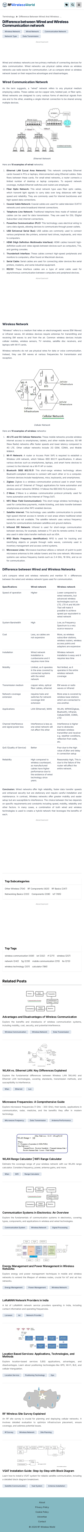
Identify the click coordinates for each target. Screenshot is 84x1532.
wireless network (12, 31)
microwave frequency (14, 1120)
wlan (7, 1089)
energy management (13, 1287)
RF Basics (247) (59, 888)
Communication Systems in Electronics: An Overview (35, 1212)
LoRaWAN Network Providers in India (25, 1300)
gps (52, 1375)
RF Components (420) (38, 888)
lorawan (8, 1315)
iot (19, 1315)
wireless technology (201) (17, 966)
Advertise (42, 1516)
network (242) (12, 961)
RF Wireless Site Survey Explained (23, 1413)
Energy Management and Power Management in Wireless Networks (38, 1267)
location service (12, 1375)
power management (37, 1287)
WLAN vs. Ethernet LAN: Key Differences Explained (34, 1070)
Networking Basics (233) (17, 894)
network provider (33, 1315)
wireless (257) (64, 955)
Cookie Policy (42, 1512)
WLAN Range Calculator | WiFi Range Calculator (32, 1159)
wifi (17, 1174)
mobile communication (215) (46, 961)
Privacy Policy (42, 1507)
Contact (42, 1521)
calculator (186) (39, 966)
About (42, 1502)
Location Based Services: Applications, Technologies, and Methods (38, 1355)
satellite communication (15, 1486)
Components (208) (41, 894)
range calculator (32, 1174)
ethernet (18, 1089)
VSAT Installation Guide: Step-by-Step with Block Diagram (38, 1470)
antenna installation (56, 1486)
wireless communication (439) (19, 955)
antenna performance (61, 1120)
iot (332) (41, 955)
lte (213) (66, 961)
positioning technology (35, 1375)
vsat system (37, 1486)
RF (18, 4)
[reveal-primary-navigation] (79, 4)
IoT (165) (57, 894)
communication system (15, 1227)
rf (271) (51, 955)
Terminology (8, 16)
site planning (46, 1432)
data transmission (30, 36)
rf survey (9, 1432)
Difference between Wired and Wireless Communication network (40, 16)
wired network (32, 31)
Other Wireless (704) (15, 888)
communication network (55, 31)
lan (29, 1089)
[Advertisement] (42, 50)
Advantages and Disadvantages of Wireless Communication (39, 1016)
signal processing (59, 1227)
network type (11, 36)
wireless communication (15, 1032)
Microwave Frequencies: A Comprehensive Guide (33, 1101)
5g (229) (25, 961)
